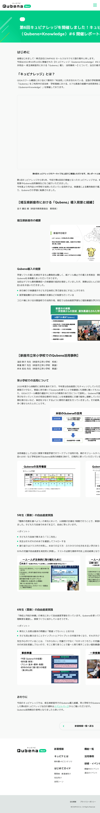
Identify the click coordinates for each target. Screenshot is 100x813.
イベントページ (61, 706)
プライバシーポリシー (88, 802)
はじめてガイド (62, 768)
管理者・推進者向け (62, 774)
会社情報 (73, 802)
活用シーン (58, 782)
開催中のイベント (91, 769)
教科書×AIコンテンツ (63, 761)
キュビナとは (61, 756)
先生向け (58, 778)
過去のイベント (90, 773)
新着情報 (59, 749)
